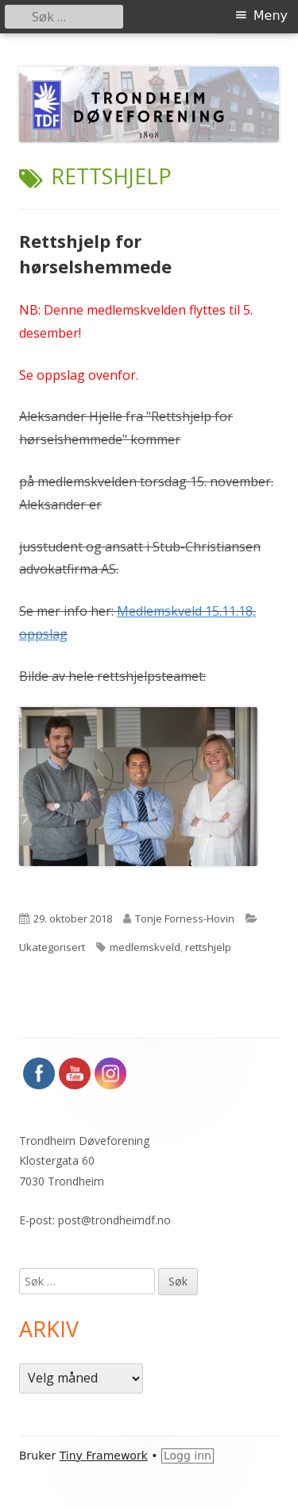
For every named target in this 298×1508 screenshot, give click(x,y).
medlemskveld (145, 947)
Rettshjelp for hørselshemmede (95, 253)
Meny (270, 15)
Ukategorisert (52, 947)
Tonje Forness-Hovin (184, 918)
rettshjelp (208, 947)
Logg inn (187, 1455)
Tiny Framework (104, 1455)
